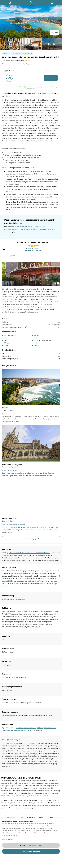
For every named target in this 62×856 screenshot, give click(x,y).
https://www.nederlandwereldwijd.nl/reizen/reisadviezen (29, 553)
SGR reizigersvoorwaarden (46, 728)
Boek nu (51, 78)
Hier (9, 796)
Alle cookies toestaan (31, 851)
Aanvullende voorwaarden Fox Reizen (40, 229)
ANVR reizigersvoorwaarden (30, 226)
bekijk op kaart (28, 64)
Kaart (12, 256)
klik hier (37, 627)
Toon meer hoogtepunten (31, 538)
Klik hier (10, 581)
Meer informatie (7, 839)
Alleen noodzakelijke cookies (31, 845)
